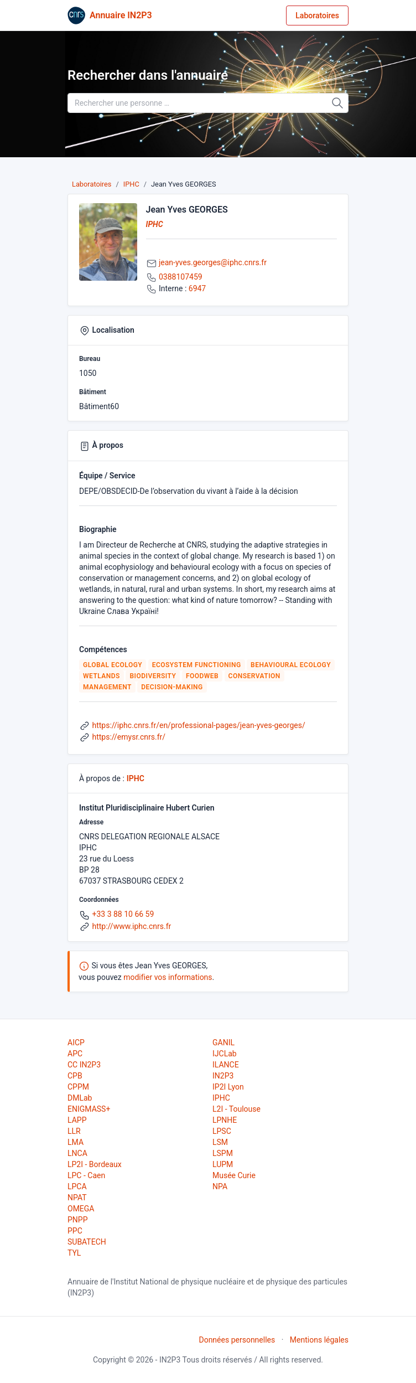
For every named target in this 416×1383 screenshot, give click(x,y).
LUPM (222, 1164)
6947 (197, 288)
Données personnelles (237, 1339)
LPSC (221, 1131)
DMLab (79, 1097)
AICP (76, 1042)
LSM (220, 1142)
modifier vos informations (167, 977)
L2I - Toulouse (236, 1109)
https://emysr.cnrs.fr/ (128, 736)
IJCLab (224, 1053)
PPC (74, 1230)
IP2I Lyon (228, 1086)
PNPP (77, 1219)
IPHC (131, 184)
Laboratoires (317, 15)
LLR (74, 1131)
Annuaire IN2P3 (121, 15)
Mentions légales (319, 1339)
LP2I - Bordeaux (94, 1164)
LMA (75, 1142)
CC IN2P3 (84, 1064)
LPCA (77, 1186)
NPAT (76, 1197)
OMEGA (80, 1208)
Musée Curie (234, 1175)
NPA (219, 1186)
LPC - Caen (86, 1175)
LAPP (76, 1120)
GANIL (223, 1042)
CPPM (78, 1086)
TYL (74, 1252)
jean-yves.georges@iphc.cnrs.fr (213, 262)
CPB (74, 1075)
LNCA (77, 1153)
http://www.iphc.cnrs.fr (131, 926)
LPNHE (224, 1120)
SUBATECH (86, 1241)
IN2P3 (222, 1075)
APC (74, 1053)
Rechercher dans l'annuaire (147, 75)
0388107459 (180, 276)
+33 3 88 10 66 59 (123, 914)
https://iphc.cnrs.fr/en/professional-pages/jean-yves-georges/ (198, 725)
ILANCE (225, 1064)
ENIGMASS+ (88, 1109)
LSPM (222, 1153)
